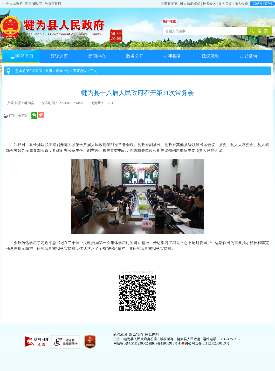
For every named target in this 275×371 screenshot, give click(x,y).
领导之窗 (59, 56)
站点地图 (120, 335)
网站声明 (152, 335)
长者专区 (209, 4)
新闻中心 (97, 56)
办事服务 (172, 56)
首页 (49, 71)
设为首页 (225, 4)
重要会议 (80, 71)
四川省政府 (33, 4)
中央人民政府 (12, 4)
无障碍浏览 (169, 4)
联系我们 (136, 335)
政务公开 (135, 56)
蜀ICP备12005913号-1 (164, 343)
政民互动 (210, 56)
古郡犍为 (248, 56)
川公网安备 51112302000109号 (205, 343)
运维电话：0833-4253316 (221, 339)
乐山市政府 (52, 4)
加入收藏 (241, 4)
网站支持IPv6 (263, 4)
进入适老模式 (190, 4)
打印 (12, 115)
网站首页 (21, 56)
